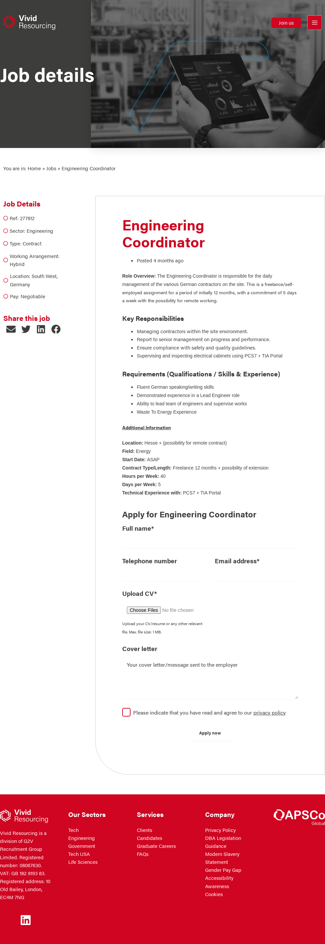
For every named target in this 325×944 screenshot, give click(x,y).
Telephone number (149, 560)
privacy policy (269, 712)
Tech (73, 830)
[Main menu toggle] (315, 24)
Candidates (149, 838)
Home (34, 168)
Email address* (237, 560)
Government (81, 846)
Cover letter (139, 648)
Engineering (40, 230)
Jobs (51, 168)
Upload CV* (139, 593)
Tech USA (79, 854)
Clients (144, 830)
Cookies (214, 894)
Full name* (138, 528)
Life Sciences (83, 862)
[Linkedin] (25, 920)
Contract (32, 243)
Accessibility (219, 878)
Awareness (217, 886)
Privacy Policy (220, 830)
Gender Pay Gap (223, 870)
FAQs (143, 854)
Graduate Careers (156, 846)
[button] (286, 23)
